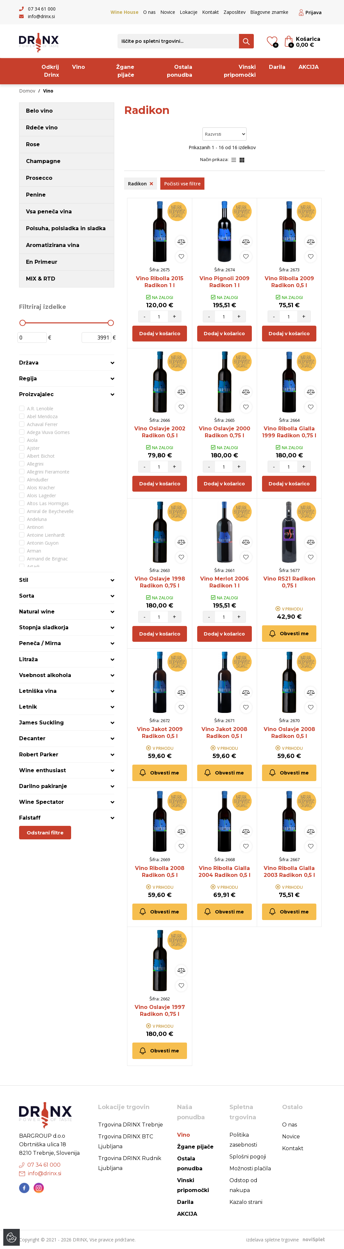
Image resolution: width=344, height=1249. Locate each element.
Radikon (140, 183)
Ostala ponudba (179, 71)
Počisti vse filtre (182, 183)
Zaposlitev (235, 12)
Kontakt (210, 12)
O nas (149, 12)
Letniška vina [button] (38, 691)
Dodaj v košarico (159, 334)
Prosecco (39, 178)
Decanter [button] (32, 738)
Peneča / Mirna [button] (40, 643)
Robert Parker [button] (38, 754)
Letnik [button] (28, 707)
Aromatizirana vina (52, 245)
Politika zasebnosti (243, 1140)
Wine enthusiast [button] (42, 770)
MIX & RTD (40, 279)
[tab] (67, 362)
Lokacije (189, 12)
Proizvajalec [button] (36, 394)
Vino (78, 67)
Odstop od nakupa (243, 1185)
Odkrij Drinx (50, 71)
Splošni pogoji (247, 1157)
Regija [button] (28, 378)
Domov (27, 91)
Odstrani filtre (45, 832)
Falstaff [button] (29, 818)
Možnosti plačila (250, 1168)
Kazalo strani (245, 1202)
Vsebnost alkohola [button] (45, 675)
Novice (167, 12)
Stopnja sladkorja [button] (43, 627)
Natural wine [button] (37, 612)
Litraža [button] (28, 659)
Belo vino (39, 111)
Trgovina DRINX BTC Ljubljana (125, 1141)
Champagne (43, 161)
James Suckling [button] (41, 723)
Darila (277, 67)
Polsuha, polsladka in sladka (66, 228)
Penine (36, 195)
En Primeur (41, 262)
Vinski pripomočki (240, 71)
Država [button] (29, 363)
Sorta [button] (26, 596)
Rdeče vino (42, 127)
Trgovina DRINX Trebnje (130, 1125)
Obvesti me (288, 634)
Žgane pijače (125, 71)
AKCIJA (309, 67)
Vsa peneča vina (49, 211)
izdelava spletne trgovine (272, 1239)
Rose (33, 144)
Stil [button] (23, 580)
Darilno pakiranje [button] (43, 786)
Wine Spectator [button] (41, 802)
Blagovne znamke (269, 12)
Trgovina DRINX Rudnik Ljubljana (129, 1163)
